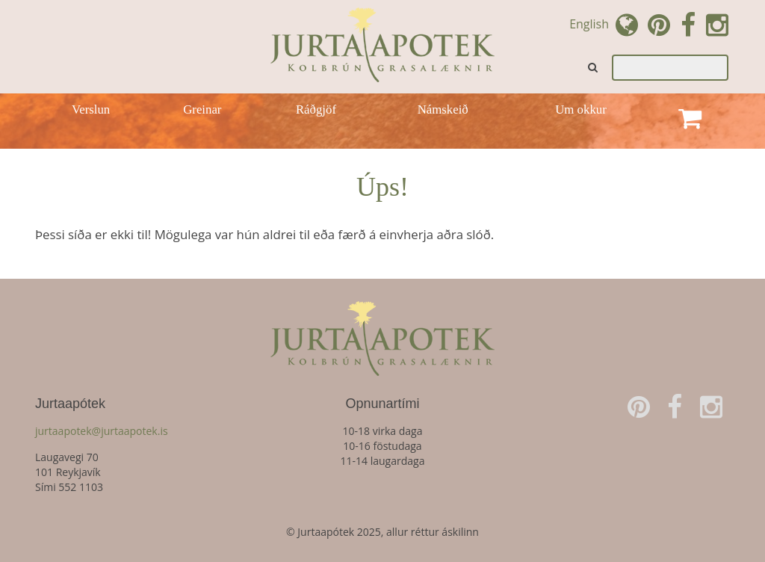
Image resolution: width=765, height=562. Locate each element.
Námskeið (443, 109)
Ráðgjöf (316, 109)
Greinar (202, 109)
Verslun (91, 109)
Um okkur (581, 109)
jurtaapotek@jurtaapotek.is (101, 431)
